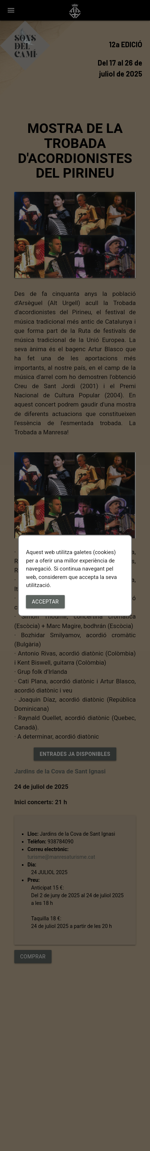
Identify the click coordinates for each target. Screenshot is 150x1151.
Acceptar (45, 602)
